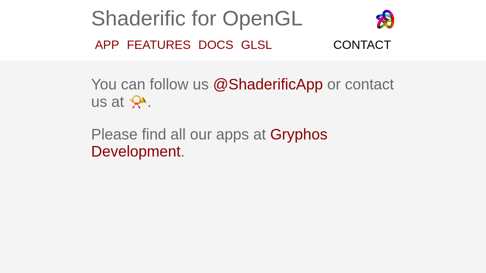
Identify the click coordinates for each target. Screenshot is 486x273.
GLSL (260, 45)
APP (111, 45)
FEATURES (163, 45)
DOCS (220, 45)
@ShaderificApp (268, 84)
